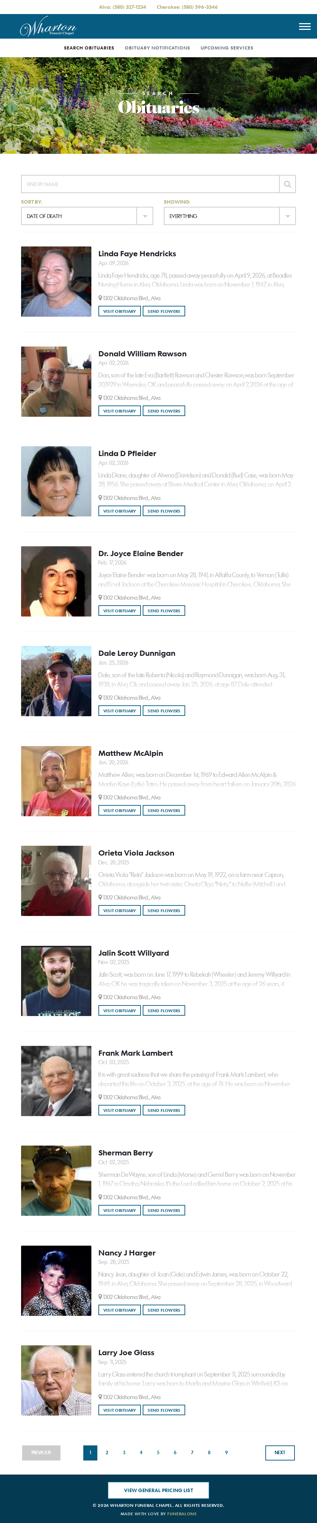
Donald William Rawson (142, 353)
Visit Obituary (122, 311)
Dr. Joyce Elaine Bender (140, 553)
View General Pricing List (158, 1490)
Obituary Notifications (157, 48)
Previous (41, 1452)
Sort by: (31, 201)
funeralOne (181, 1513)
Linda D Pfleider (127, 453)
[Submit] (287, 184)
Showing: (177, 201)
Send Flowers (166, 311)
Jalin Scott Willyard (133, 953)
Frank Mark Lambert (135, 1053)
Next (280, 1452)
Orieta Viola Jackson (136, 853)
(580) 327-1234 (129, 7)
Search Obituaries (89, 48)
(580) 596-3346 (200, 7)
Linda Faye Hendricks (137, 253)
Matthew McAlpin (130, 753)
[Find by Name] (150, 184)
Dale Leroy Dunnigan (136, 653)
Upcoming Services (227, 48)
